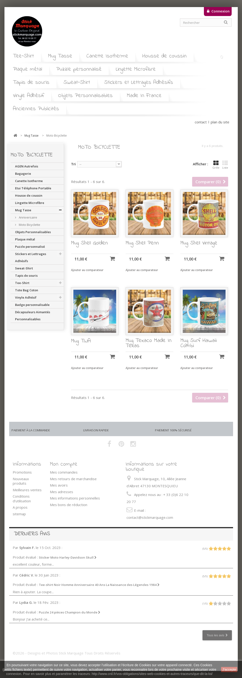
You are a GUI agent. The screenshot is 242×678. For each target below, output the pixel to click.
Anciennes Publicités (36, 109)
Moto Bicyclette (29, 225)
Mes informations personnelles (75, 498)
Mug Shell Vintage (198, 249)
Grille (215, 164)
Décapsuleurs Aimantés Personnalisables (32, 315)
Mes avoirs (59, 485)
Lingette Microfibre (136, 69)
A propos (20, 507)
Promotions (22, 472)
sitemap (19, 514)
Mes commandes (64, 472)
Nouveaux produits (21, 481)
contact (201, 122)
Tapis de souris (31, 82)
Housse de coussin (164, 56)
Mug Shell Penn (142, 249)
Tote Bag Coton (26, 290)
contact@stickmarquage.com (150, 517)
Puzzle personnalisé (79, 69)
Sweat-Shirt (76, 82)
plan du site (220, 122)
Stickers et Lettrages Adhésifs (138, 82)
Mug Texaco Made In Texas (148, 350)
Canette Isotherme (107, 56)
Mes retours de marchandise (73, 478)
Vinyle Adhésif (28, 96)
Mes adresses (61, 491)
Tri (73, 164)
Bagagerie (23, 173)
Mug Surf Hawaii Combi (198, 350)
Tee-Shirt (23, 56)
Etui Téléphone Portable (33, 188)
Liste (225, 164)
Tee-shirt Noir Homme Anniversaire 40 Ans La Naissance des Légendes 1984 (99, 585)
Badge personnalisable (32, 305)
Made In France (144, 96)
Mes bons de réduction (68, 504)
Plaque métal (27, 69)
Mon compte (63, 464)
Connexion (220, 11)
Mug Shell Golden (89, 249)
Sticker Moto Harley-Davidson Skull (68, 557)
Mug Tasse (60, 56)
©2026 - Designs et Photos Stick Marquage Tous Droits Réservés (66, 653)
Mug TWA (81, 347)
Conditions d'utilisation (22, 498)
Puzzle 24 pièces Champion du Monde (69, 612)
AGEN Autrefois (26, 166)
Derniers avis (32, 534)
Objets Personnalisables (85, 96)
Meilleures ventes (27, 489)
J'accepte (229, 669)
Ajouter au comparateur (87, 276)
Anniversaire (27, 217)
